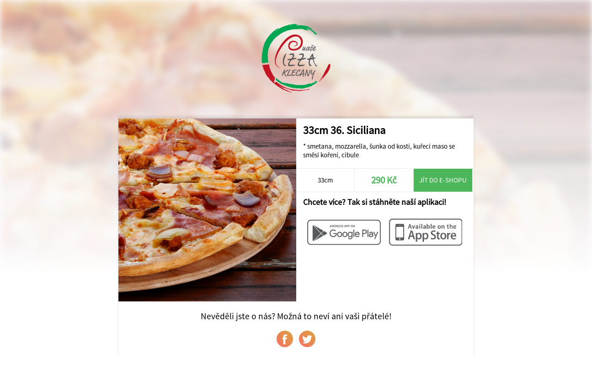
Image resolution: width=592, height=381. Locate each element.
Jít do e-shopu (443, 180)
